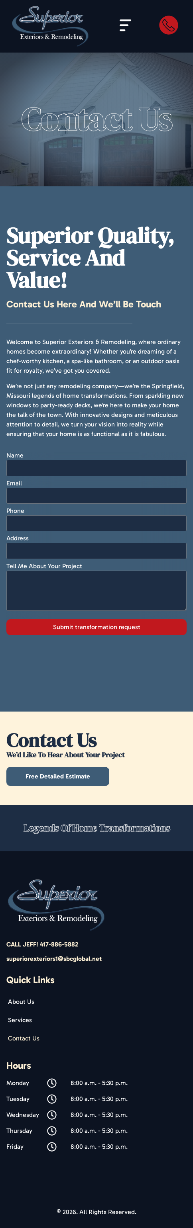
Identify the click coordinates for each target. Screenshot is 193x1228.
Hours (18, 1065)
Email (14, 483)
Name (15, 455)
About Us (21, 1001)
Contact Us (23, 1038)
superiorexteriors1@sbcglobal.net (54, 958)
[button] (125, 26)
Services (20, 1020)
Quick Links (30, 980)
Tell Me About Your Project (44, 566)
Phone (15, 511)
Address (17, 538)
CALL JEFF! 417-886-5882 (42, 944)
